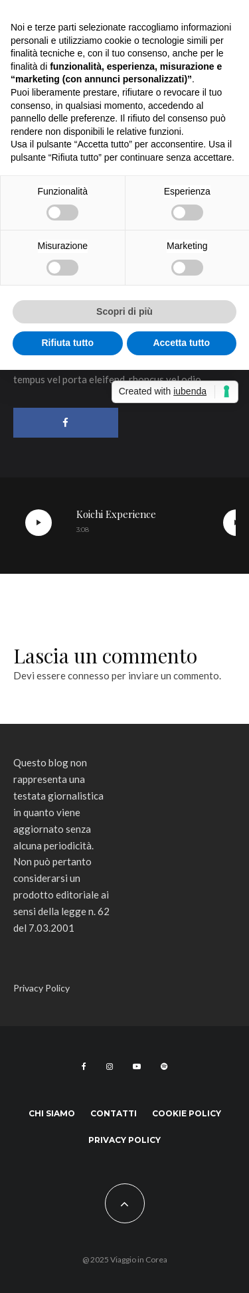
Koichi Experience (116, 514)
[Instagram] (109, 1066)
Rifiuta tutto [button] (67, 342)
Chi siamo (52, 1113)
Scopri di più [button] (124, 311)
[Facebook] (84, 1066)
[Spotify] (164, 1066)
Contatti (113, 1113)
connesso (89, 675)
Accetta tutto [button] (181, 342)
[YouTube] (137, 1066)
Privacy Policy (41, 987)
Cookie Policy (186, 1113)
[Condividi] (65, 423)
